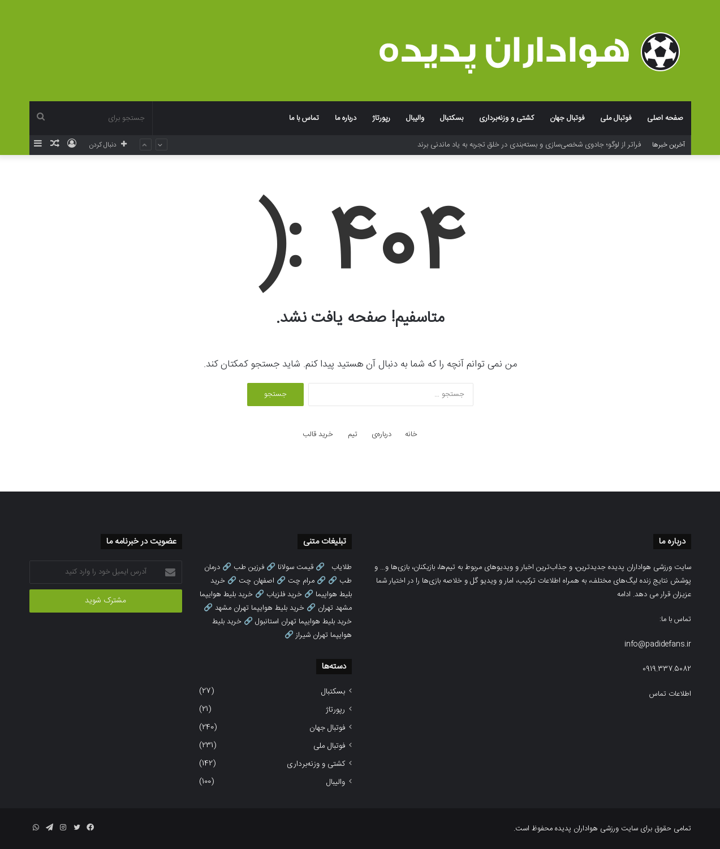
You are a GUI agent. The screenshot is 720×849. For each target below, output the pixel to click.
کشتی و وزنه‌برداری (506, 118)
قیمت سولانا (295, 567)
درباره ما (345, 118)
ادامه (624, 594)
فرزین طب (249, 567)
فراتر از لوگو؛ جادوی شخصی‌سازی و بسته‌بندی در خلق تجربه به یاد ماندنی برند (529, 145)
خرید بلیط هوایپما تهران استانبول (303, 621)
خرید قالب (318, 435)
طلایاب (341, 567)
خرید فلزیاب (284, 594)
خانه (411, 435)
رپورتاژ (381, 118)
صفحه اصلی (665, 118)
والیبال (415, 118)
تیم (352, 435)
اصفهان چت (256, 581)
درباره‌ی (381, 435)
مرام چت (301, 581)
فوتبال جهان (567, 118)
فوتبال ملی (615, 118)
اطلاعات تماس (670, 694)
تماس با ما (304, 118)
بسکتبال (451, 118)
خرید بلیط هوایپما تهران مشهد (259, 608)
